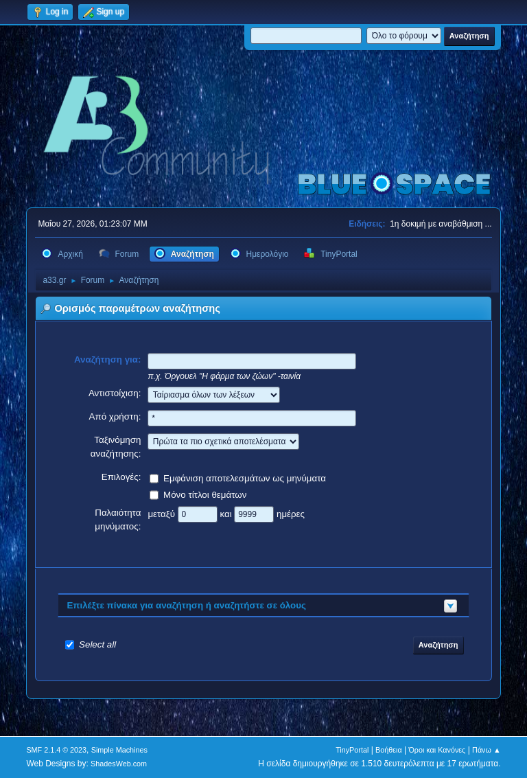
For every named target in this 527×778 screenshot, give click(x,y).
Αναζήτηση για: (107, 359)
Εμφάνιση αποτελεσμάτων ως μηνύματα (244, 477)
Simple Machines (119, 750)
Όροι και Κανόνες (436, 750)
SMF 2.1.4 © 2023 (56, 750)
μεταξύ (162, 513)
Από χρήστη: (115, 416)
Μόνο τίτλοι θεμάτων (204, 494)
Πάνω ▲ (486, 750)
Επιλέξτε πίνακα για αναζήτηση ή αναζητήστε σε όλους (186, 605)
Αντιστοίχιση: (115, 393)
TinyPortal (352, 750)
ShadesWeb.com (119, 763)
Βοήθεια (388, 750)
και (227, 513)
